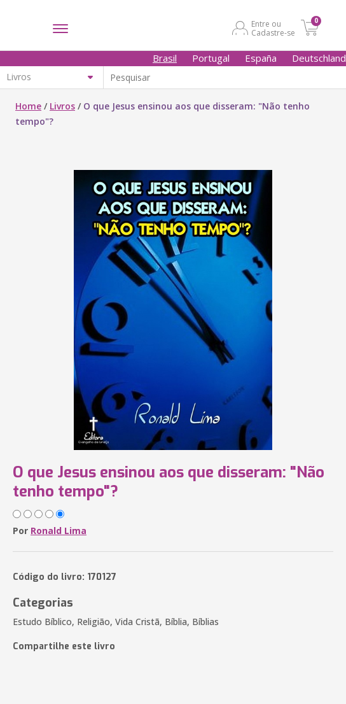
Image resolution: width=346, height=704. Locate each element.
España (261, 58)
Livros (62, 106)
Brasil (165, 58)
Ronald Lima (58, 530)
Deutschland (319, 58)
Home (28, 106)
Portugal (211, 58)
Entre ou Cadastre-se (273, 28)
